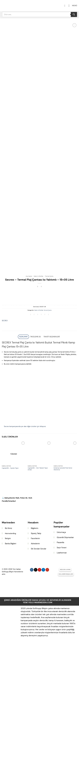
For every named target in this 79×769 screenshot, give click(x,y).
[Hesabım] (67, 5)
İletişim (8, 663)
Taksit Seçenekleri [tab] (49, 462)
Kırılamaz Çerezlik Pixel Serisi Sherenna (63, 594)
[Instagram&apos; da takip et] (32, 694)
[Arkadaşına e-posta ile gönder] (41, 440)
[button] (73, 5)
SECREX (5, 446)
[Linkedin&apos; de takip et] (43, 694)
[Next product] (37, 412)
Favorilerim (35, 663)
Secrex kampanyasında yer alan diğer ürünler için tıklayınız (25, 551)
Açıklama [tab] (26, 462)
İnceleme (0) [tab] (36, 462)
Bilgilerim (34, 653)
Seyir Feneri (61, 672)
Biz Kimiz (8, 653)
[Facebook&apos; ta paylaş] (34, 440)
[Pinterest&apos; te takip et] (39, 694)
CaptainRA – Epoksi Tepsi (10, 593)
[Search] (74, 14)
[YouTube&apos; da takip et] (47, 694)
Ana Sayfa (29, 402)
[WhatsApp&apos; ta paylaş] (30, 440)
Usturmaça (61, 657)
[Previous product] (41, 412)
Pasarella (60, 667)
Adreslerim (35, 668)
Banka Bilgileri (10, 668)
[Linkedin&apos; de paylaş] (48, 440)
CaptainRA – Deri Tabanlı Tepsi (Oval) (38, 594)
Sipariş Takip (36, 658)
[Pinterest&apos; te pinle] (44, 440)
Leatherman (62, 678)
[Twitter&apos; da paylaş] (37, 440)
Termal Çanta (49, 402)
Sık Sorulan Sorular (38, 673)
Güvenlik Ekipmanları (65, 662)
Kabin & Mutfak (38, 402)
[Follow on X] (35, 694)
